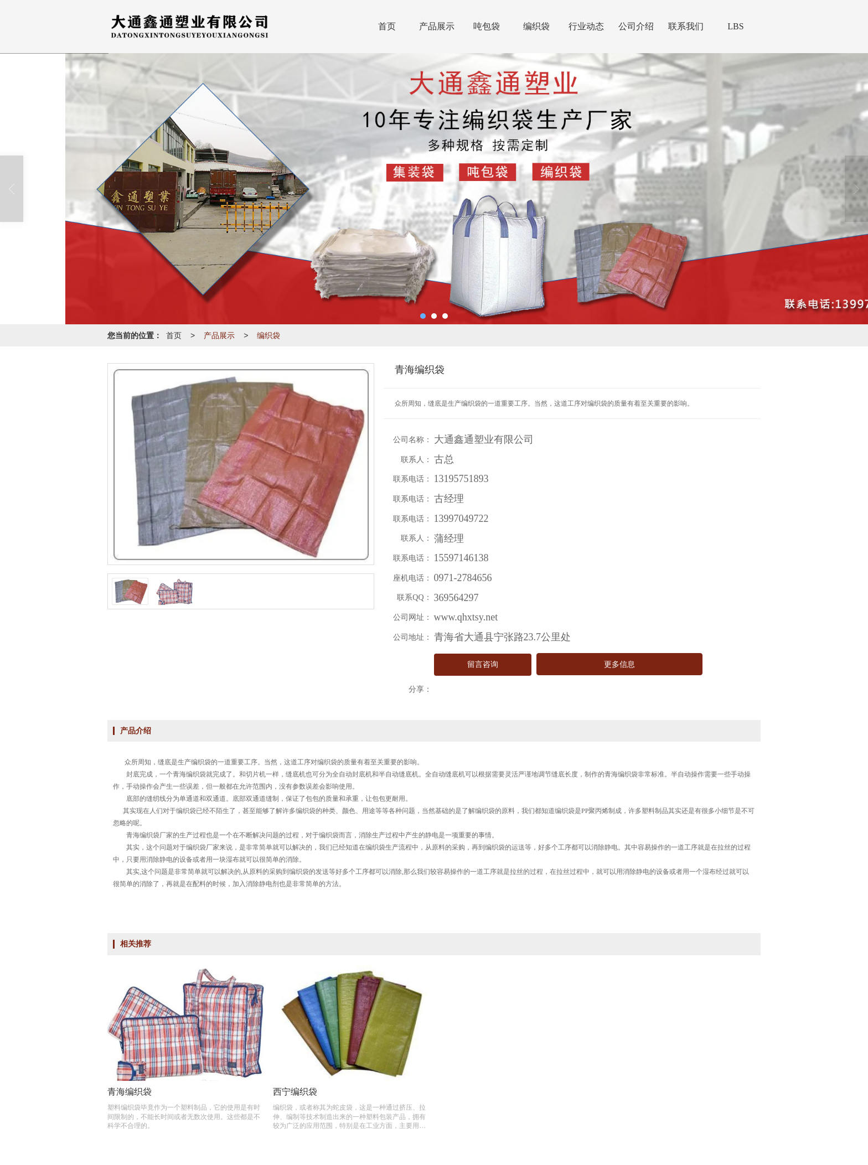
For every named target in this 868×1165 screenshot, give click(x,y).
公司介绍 (636, 26)
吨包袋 (486, 26)
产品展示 (436, 26)
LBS (735, 26)
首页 (387, 26)
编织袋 (536, 26)
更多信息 (619, 664)
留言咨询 (482, 664)
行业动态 (586, 26)
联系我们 (686, 26)
